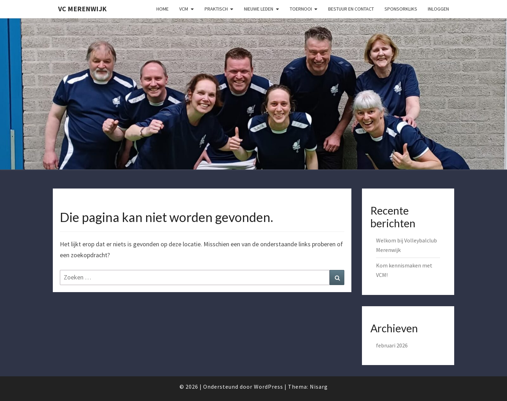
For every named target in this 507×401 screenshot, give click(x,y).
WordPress (268, 386)
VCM (183, 9)
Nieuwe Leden (258, 9)
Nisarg (319, 386)
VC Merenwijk (82, 8)
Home (162, 9)
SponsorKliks (400, 9)
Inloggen (438, 9)
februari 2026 (392, 345)
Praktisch (216, 9)
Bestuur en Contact (351, 9)
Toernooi (301, 9)
